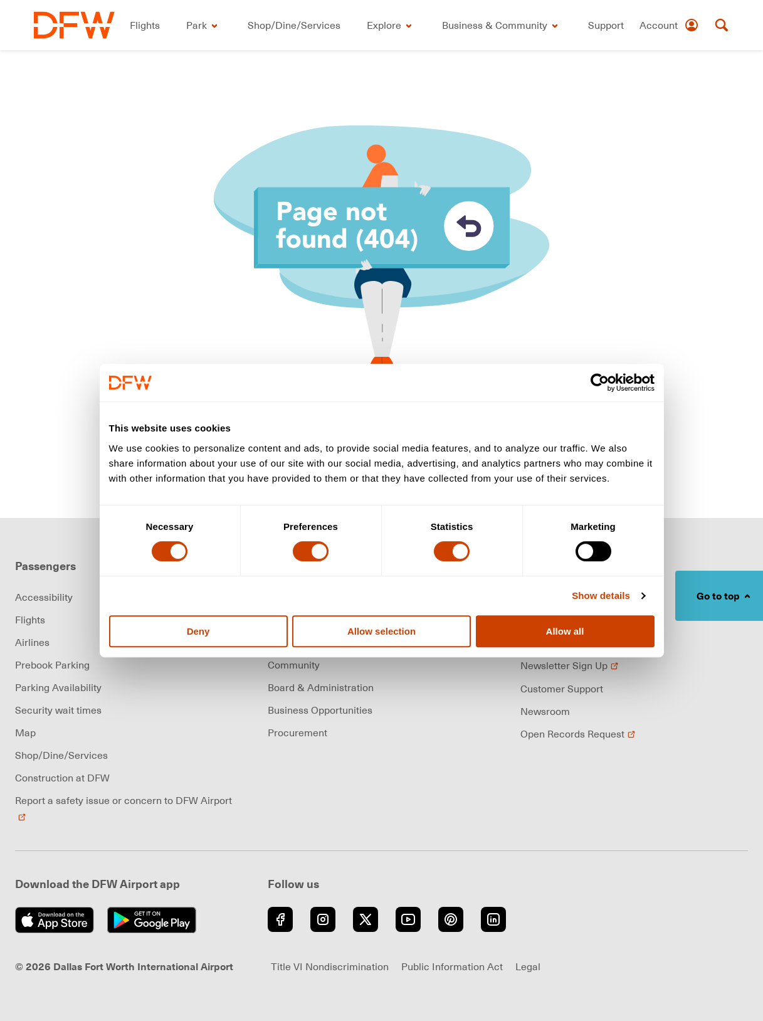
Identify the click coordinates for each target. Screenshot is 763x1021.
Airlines (32, 642)
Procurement (297, 732)
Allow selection (381, 631)
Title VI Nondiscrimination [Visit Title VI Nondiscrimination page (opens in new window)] (330, 966)
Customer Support (561, 689)
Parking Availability (58, 687)
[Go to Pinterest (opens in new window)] (450, 919)
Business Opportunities (320, 710)
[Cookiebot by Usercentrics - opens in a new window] (600, 382)
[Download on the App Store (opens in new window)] (58, 920)
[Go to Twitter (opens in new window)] (365, 919)
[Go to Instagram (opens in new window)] (322, 919)
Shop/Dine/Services (61, 755)
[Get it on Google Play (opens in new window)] (155, 920)
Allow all (565, 631)
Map (25, 732)
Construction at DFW (62, 778)
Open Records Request (578, 734)
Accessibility (44, 597)
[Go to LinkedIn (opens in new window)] (493, 919)
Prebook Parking (52, 665)
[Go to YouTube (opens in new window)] (408, 919)
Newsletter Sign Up (569, 665)
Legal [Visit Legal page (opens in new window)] (527, 966)
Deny (198, 631)
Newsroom (545, 711)
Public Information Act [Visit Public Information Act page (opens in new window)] (452, 966)
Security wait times (58, 710)
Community (294, 665)
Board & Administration (321, 687)
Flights (30, 620)
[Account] (669, 25)
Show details (601, 595)
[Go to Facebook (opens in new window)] (280, 919)
